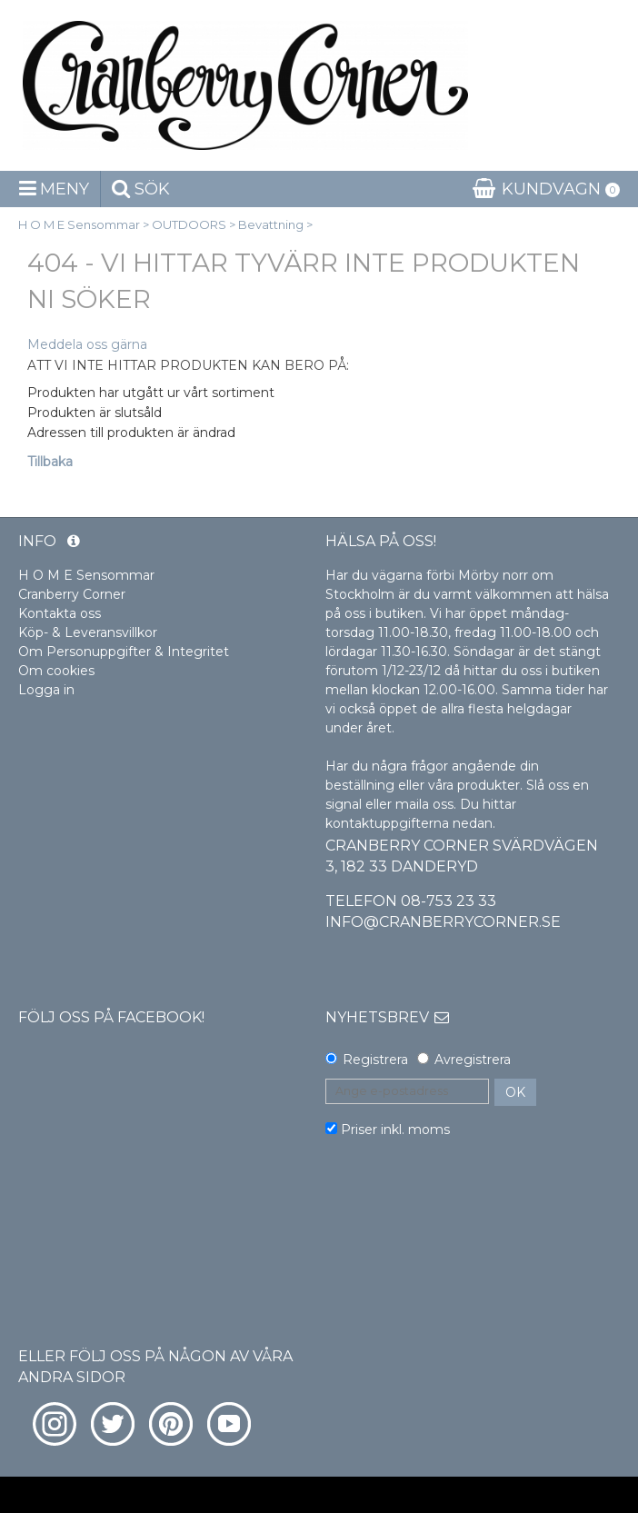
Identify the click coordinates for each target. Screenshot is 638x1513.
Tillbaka (50, 461)
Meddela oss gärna (87, 344)
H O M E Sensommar (79, 224)
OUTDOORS (189, 224)
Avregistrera (472, 1059)
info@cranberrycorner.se (443, 922)
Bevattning (271, 224)
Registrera (375, 1059)
